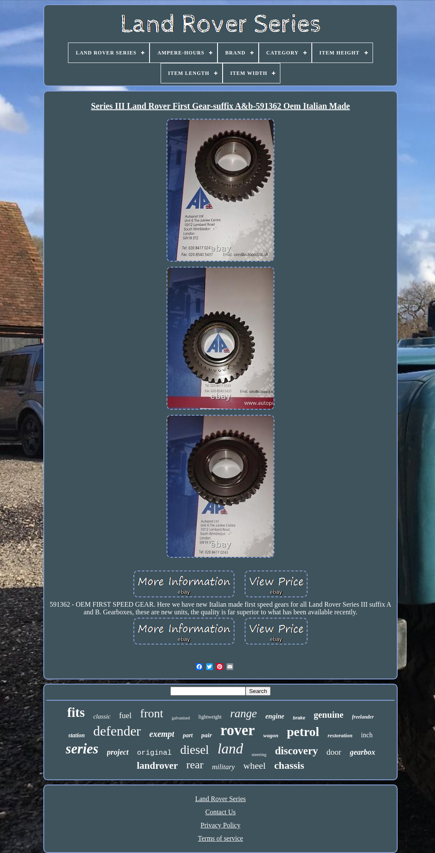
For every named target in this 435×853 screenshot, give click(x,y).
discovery (296, 750)
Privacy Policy (220, 825)
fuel (125, 715)
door (334, 751)
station (76, 735)
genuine (329, 715)
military (223, 767)
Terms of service (220, 838)
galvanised (181, 718)
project (118, 752)
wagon (270, 735)
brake (299, 717)
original (154, 753)
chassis (289, 765)
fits (76, 712)
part (187, 735)
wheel (254, 765)
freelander (363, 717)
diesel (194, 749)
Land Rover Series (220, 798)
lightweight (210, 717)
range (243, 713)
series (82, 748)
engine (275, 716)
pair (206, 735)
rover (237, 730)
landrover (157, 765)
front (151, 713)
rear (194, 765)
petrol (303, 732)
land (230, 748)
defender (117, 731)
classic (101, 716)
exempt (162, 734)
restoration (340, 735)
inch (367, 735)
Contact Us (220, 812)
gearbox (362, 752)
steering (258, 754)
